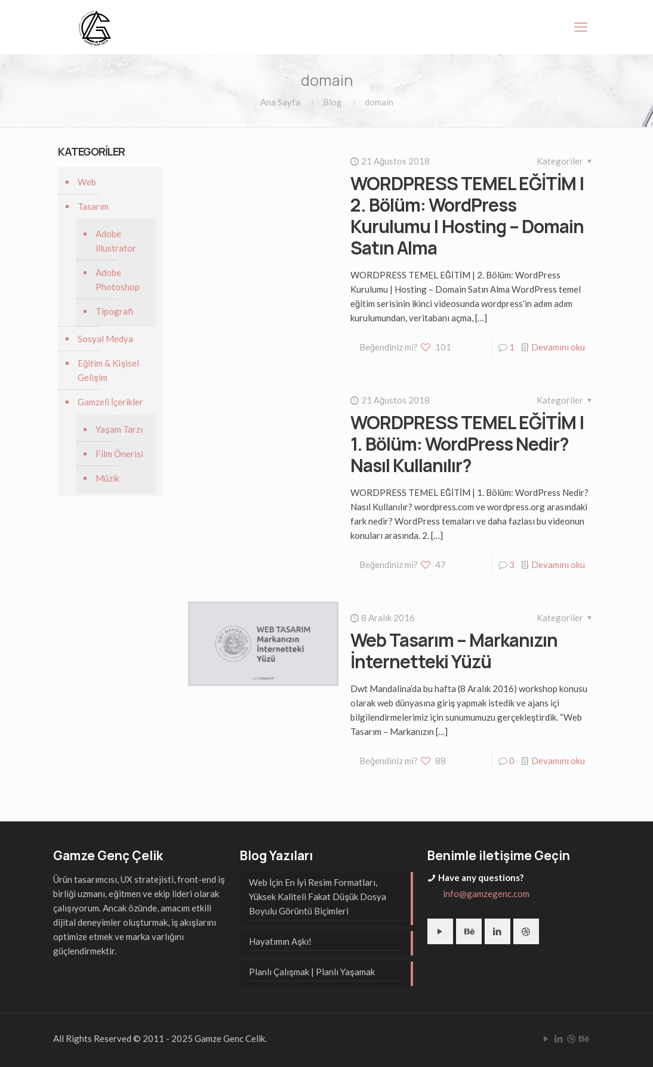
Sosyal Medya (105, 338)
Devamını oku (558, 347)
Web (87, 181)
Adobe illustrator (116, 240)
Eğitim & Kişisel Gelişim (108, 370)
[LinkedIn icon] (558, 1038)
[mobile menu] (581, 27)
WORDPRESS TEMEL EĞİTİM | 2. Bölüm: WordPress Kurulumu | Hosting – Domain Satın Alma (467, 215)
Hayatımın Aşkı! (280, 941)
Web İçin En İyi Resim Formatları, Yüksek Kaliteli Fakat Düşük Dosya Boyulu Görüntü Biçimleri (317, 896)
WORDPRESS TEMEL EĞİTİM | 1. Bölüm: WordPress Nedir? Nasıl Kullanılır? (467, 443)
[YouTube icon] (545, 1038)
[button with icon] (440, 931)
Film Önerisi (119, 453)
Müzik (107, 478)
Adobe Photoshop (118, 279)
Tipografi (114, 311)
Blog (332, 102)
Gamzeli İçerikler (110, 401)
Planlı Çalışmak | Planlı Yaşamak (311, 971)
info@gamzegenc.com (486, 893)
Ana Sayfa (280, 102)
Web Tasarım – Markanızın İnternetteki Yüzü (453, 651)
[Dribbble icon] (570, 1038)
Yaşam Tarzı (119, 429)
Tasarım (93, 206)
